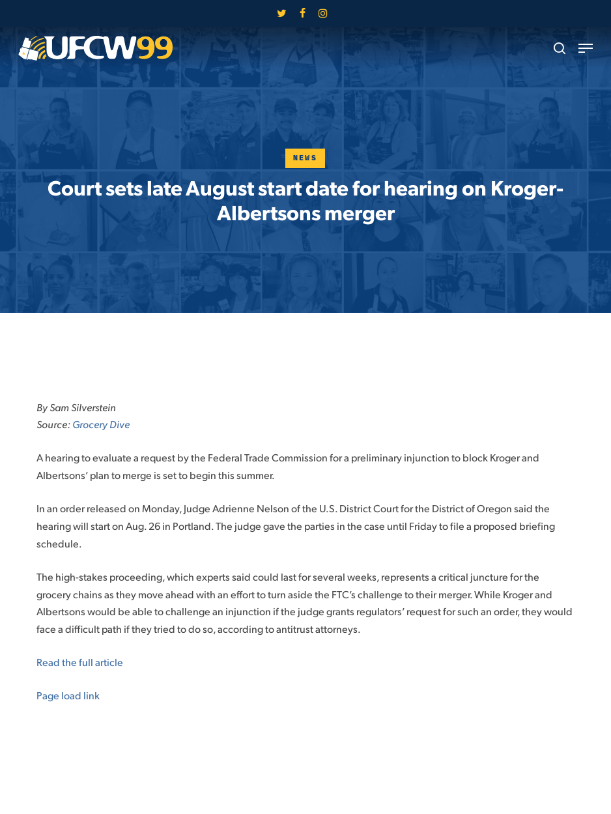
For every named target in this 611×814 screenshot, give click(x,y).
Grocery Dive (101, 424)
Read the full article (79, 662)
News (305, 158)
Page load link (68, 695)
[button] (585, 48)
